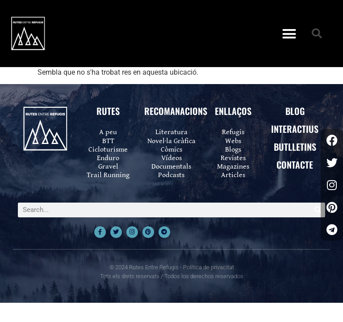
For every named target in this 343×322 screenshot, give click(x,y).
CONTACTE (294, 164)
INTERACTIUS (294, 129)
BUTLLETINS (295, 146)
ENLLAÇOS (233, 111)
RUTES (108, 111)
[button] (289, 33)
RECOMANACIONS (175, 111)
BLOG (295, 111)
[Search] (317, 210)
